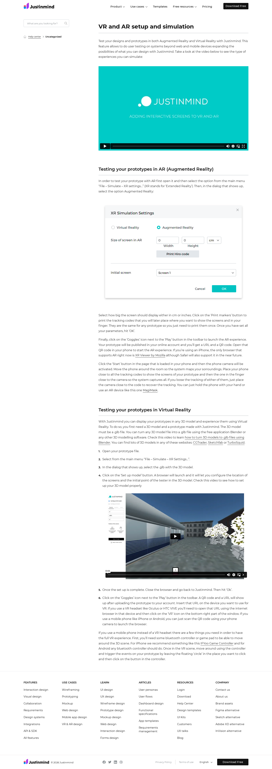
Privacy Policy (163, 762)
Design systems (34, 717)
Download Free (233, 6)
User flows (145, 696)
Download (184, 696)
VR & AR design (72, 724)
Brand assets (224, 703)
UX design (107, 696)
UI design (106, 689)
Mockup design (110, 717)
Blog (180, 738)
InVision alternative (228, 731)
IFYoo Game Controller (217, 643)
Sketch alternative (228, 717)
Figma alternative (227, 710)
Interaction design (36, 689)
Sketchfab (215, 442)
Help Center (185, 703)
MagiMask (150, 390)
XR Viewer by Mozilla (150, 355)
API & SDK (30, 731)
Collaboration (33, 703)
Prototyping (70, 696)
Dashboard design (151, 703)
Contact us (223, 689)
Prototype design (112, 710)
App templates (149, 721)
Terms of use (186, 762)
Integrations (32, 724)
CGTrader (200, 442)
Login (181, 689)
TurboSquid (236, 442)
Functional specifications (148, 712)
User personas (148, 689)
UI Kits (181, 717)
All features (31, 738)
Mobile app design (74, 717)
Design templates (189, 710)
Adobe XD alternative (230, 724)
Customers (184, 724)
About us (222, 696)
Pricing (207, 6)
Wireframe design (112, 703)
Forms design (109, 738)
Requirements (33, 710)
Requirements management (148, 729)
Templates (160, 6)
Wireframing (70, 689)
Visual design (32, 696)
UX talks (182, 731)
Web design (70, 710)
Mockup (67, 703)
